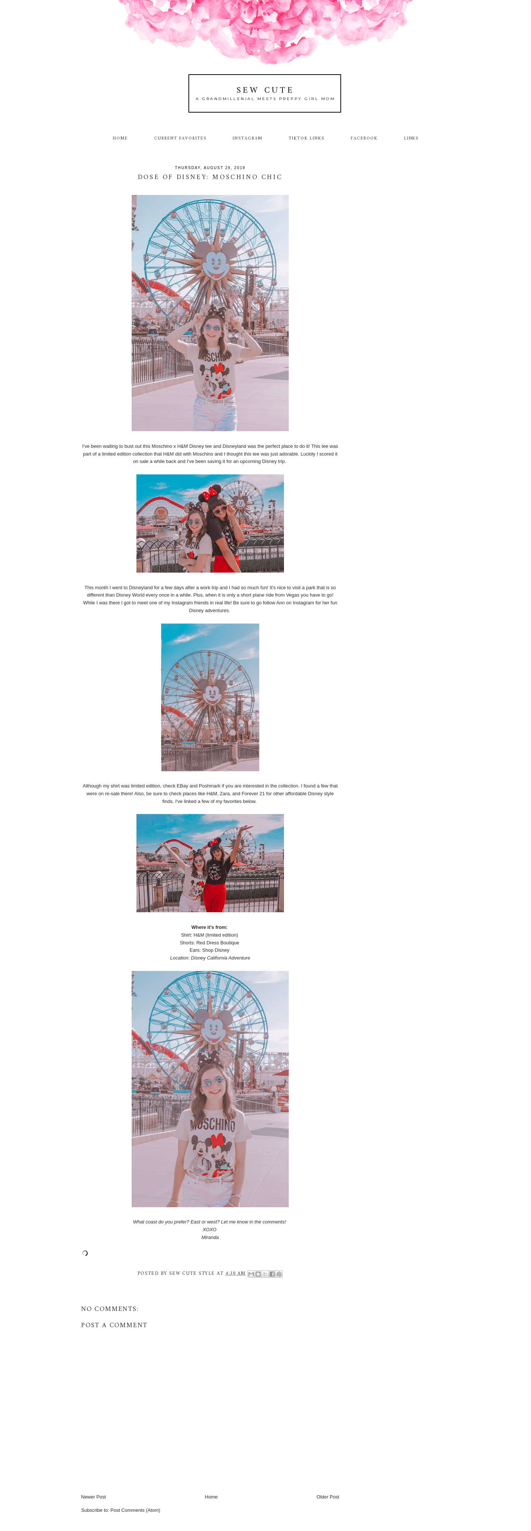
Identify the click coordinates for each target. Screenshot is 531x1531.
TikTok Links (306, 138)
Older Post (328, 1497)
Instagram (248, 138)
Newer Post (93, 1497)
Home (120, 138)
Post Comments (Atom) (135, 1510)
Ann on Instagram (295, 602)
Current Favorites (180, 138)
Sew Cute (266, 90)
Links (411, 138)
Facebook (364, 138)
